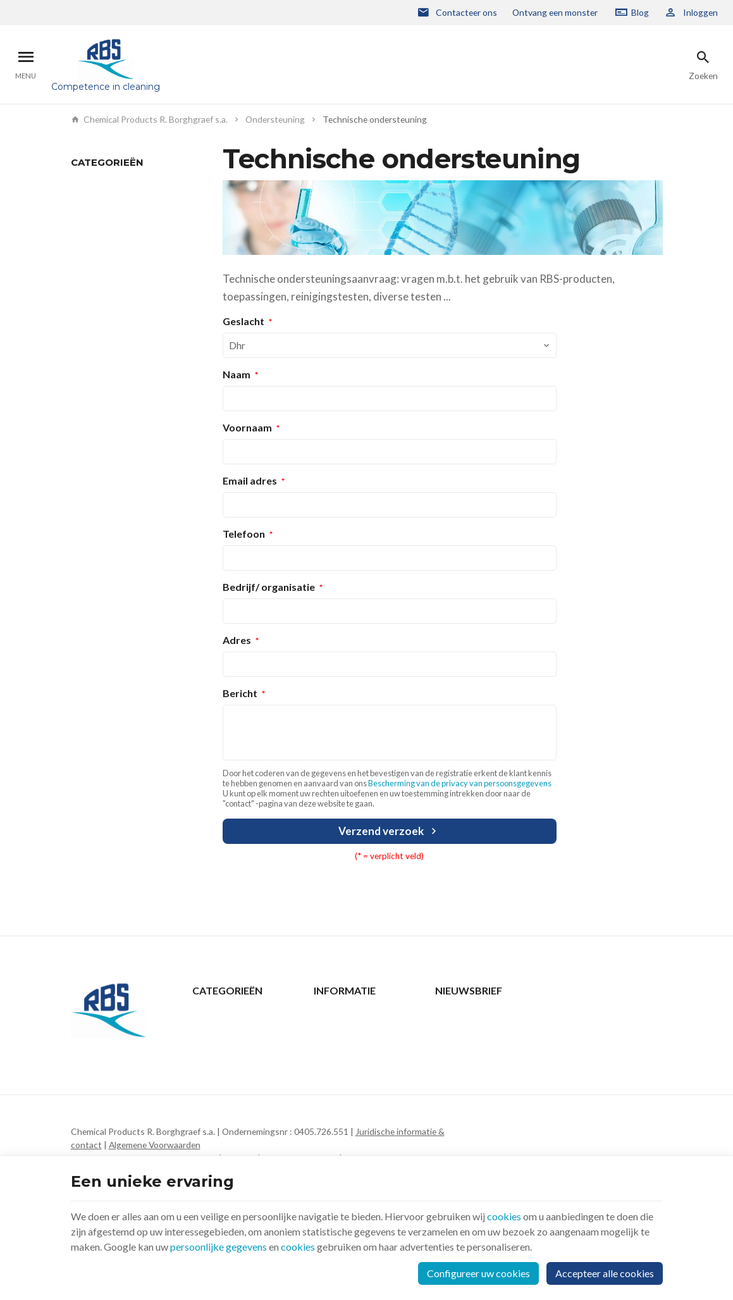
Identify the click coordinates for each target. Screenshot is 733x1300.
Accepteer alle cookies (604, 1273)
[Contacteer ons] (457, 12)
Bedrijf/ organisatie (269, 587)
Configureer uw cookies (478, 1273)
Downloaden (95, 221)
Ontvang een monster (555, 12)
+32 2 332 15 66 (128, 1110)
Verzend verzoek (389, 831)
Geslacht (243, 321)
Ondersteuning (275, 120)
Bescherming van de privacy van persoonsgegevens (459, 783)
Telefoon (244, 534)
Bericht (240, 693)
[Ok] (647, 1028)
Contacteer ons (344, 1016)
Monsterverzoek (102, 204)
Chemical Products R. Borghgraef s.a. (149, 120)
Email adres (250, 480)
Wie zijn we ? (216, 1065)
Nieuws (206, 1032)
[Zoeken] (703, 64)
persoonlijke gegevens (218, 1247)
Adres (237, 640)
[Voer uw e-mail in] (549, 1028)
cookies (504, 1216)
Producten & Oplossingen (242, 1016)
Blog (640, 12)
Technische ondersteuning (123, 186)
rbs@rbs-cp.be (124, 1128)
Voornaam (247, 427)
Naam (236, 374)
